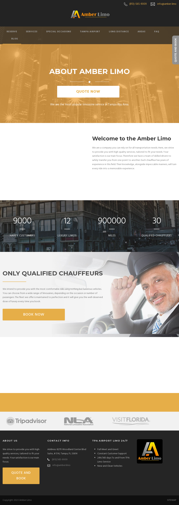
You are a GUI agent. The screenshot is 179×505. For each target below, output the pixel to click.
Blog (14, 39)
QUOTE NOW (88, 92)
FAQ (156, 31)
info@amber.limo (166, 4)
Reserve (12, 31)
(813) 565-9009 (59, 460)
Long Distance (119, 31)
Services (31, 31)
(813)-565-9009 (138, 4)
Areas (141, 31)
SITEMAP (171, 500)
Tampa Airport (90, 31)
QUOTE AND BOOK (21, 475)
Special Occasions (58, 31)
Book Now (33, 315)
